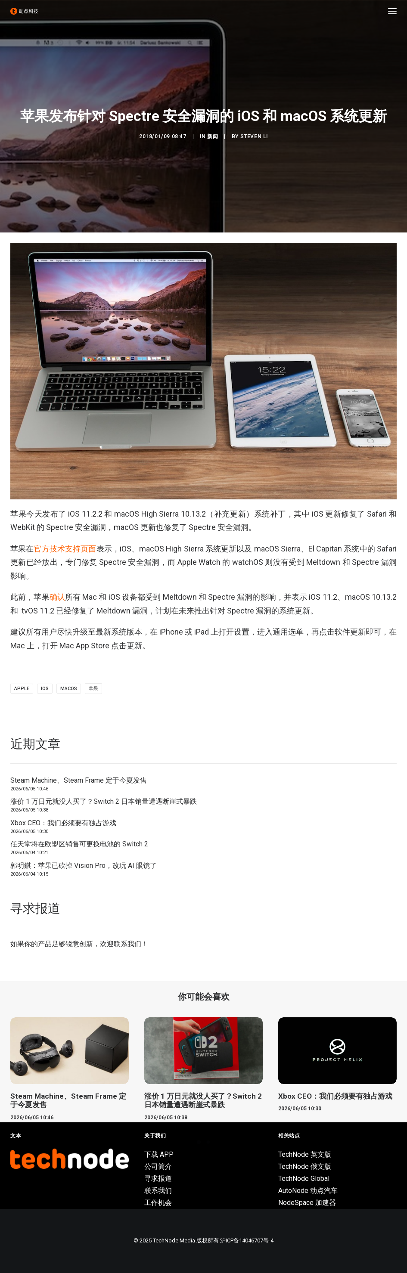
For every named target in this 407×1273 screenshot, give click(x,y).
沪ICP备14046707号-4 (246, 1240)
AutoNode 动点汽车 (308, 1190)
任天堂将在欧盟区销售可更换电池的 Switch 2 (79, 844)
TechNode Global (303, 1178)
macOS (68, 688)
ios (45, 688)
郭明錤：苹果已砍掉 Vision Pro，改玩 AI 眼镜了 (83, 865)
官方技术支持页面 (65, 548)
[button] (392, 11)
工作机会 (158, 1203)
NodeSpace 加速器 (307, 1203)
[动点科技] (24, 11)
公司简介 (158, 1166)
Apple (21, 688)
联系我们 (127, 944)
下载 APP (159, 1154)
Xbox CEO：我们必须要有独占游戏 (63, 823)
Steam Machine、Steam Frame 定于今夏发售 (78, 780)
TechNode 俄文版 (304, 1166)
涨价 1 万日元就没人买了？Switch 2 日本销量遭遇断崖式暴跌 (103, 801)
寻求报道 (158, 1178)
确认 (57, 596)
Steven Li (254, 136)
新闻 (212, 136)
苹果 (93, 688)
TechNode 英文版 (304, 1154)
